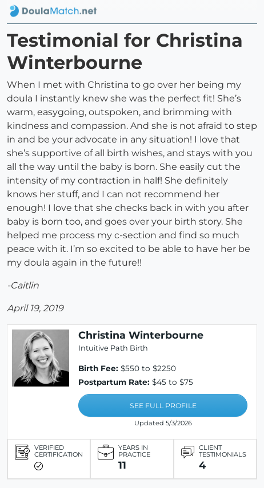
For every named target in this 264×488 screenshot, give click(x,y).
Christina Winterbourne (140, 335)
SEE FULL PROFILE (163, 405)
